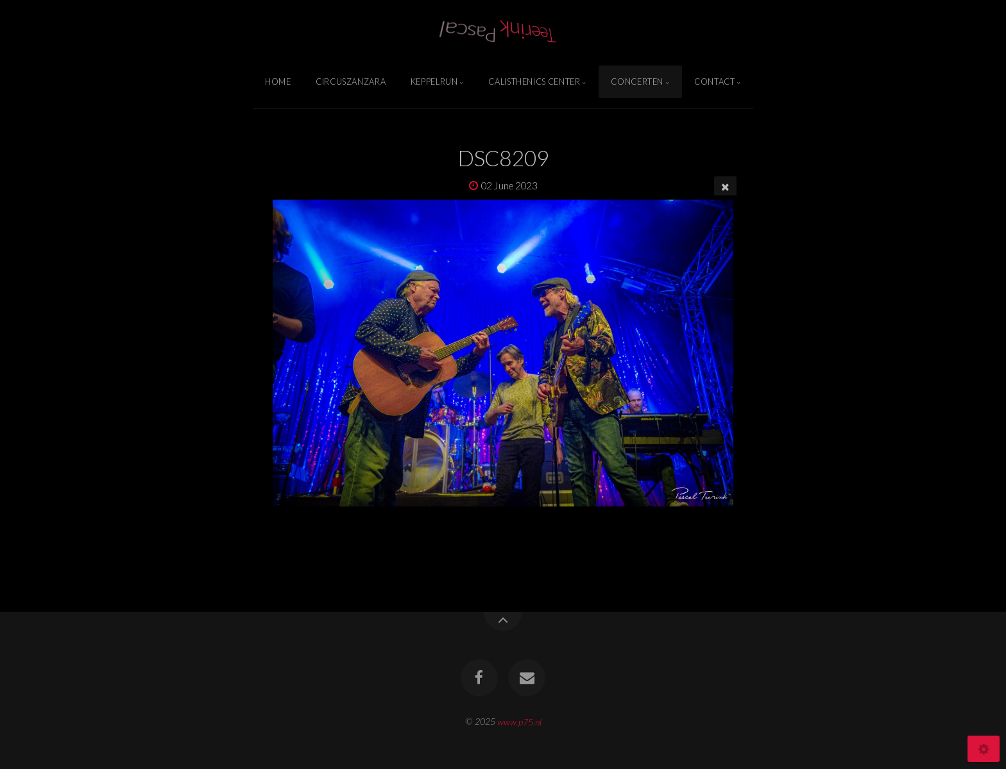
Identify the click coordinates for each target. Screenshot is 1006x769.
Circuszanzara (351, 81)
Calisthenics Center (534, 81)
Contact (714, 81)
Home (278, 81)
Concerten (637, 81)
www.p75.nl (519, 721)
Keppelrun (434, 81)
